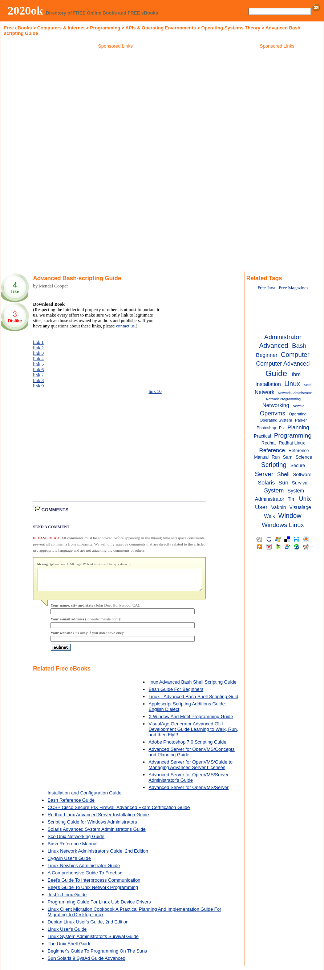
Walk (269, 516)
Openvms (272, 413)
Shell (283, 474)
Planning (298, 427)
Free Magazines (293, 287)
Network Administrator (295, 393)
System (274, 490)
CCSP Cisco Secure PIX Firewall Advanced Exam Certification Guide (119, 811)
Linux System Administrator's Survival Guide (93, 940)
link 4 (38, 358)
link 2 (38, 347)
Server (264, 474)
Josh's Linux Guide (67, 899)
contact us (125, 326)
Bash (299, 345)
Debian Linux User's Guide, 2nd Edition (88, 926)
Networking (275, 405)
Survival (300, 483)
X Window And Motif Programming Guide (191, 721)
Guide (276, 373)
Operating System (276, 420)
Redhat (269, 443)
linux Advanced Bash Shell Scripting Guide (192, 686)
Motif (307, 385)
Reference (272, 450)
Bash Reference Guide (71, 804)
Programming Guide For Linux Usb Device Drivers (99, 906)
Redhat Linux (292, 443)
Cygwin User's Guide (69, 862)
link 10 (155, 391)
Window (289, 515)
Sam (287, 457)
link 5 (38, 364)
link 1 (38, 342)
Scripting (274, 464)
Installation (268, 384)
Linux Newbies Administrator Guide (84, 870)
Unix (305, 498)
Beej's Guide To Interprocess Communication (94, 884)
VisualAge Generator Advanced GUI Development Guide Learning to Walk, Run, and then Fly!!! (193, 733)
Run (276, 457)
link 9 (38, 386)
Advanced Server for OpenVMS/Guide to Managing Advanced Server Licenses (190, 769)
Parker (301, 420)
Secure (297, 465)
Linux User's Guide (67, 933)
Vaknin (278, 507)
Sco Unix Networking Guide (76, 841)
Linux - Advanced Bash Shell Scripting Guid (193, 701)
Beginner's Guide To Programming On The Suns (97, 955)
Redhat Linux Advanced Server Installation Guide (98, 819)
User (261, 507)
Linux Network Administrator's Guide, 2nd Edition (98, 855)
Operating (298, 414)
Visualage (300, 507)
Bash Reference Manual (72, 848)
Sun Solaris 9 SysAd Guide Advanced (86, 962)
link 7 (38, 375)
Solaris (266, 482)
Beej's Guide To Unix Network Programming (93, 891)
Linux (292, 383)
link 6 (38, 369)
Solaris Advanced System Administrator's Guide (97, 833)
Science (304, 457)
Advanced (273, 345)
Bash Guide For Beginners (176, 693)
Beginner (267, 355)
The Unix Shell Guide (70, 948)
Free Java (266, 287)
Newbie (298, 406)
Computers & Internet (61, 28)
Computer (295, 354)
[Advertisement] (115, 103)
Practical (262, 436)
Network (264, 392)
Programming (105, 28)
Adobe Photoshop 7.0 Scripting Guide (187, 746)
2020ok (25, 10)
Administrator (282, 337)
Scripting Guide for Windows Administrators (92, 826)
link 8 (38, 380)
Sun (283, 482)
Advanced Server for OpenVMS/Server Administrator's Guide (189, 781)
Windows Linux (283, 524)
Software (302, 474)
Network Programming (283, 399)
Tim (292, 499)
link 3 (38, 353)
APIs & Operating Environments (160, 28)
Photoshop (266, 428)
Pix (281, 428)
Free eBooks (18, 28)
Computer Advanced (282, 363)
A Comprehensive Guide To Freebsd (85, 877)
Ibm (296, 374)
